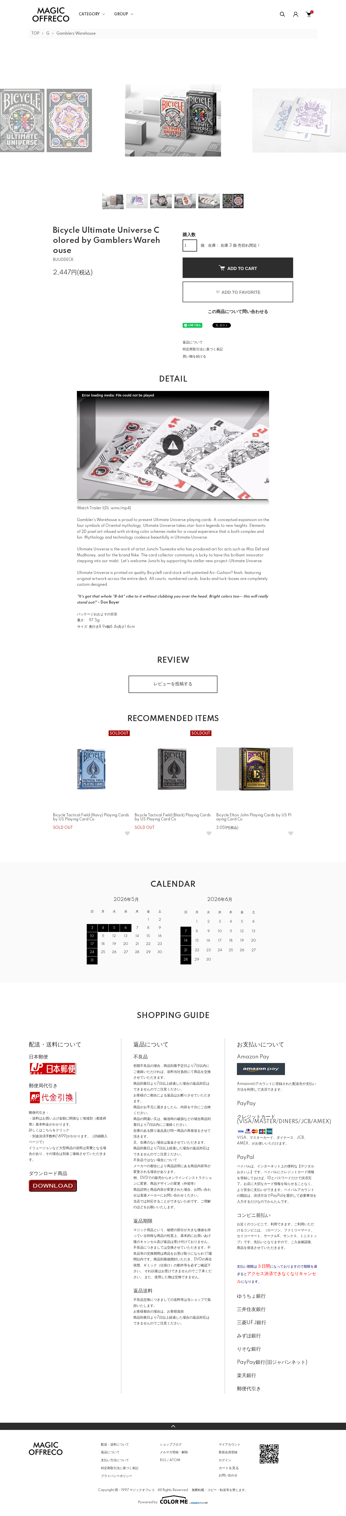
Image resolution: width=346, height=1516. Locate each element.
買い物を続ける (194, 357)
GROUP (121, 14)
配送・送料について (115, 1444)
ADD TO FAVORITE (237, 292)
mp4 (125, 508)
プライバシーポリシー (116, 1476)
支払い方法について (115, 1460)
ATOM (174, 1460)
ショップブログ (171, 1444)
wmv (115, 508)
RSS (163, 1460)
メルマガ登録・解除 (174, 1452)
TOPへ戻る (173, 1426)
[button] (173, 445)
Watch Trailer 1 (90, 508)
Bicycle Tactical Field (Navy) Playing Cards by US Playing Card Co (91, 817)
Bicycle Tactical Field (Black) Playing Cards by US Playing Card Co (173, 817)
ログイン (225, 1460)
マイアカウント (230, 1444)
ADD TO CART (238, 268)
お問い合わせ (228, 1475)
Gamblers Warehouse (76, 34)
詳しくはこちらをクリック (49, 1130)
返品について (193, 342)
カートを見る (229, 1468)
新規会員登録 (228, 1452)
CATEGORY (89, 14)
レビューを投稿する (173, 684)
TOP (35, 34)
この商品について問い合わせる (238, 311)
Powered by (173, 1499)
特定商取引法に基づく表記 (203, 349)
